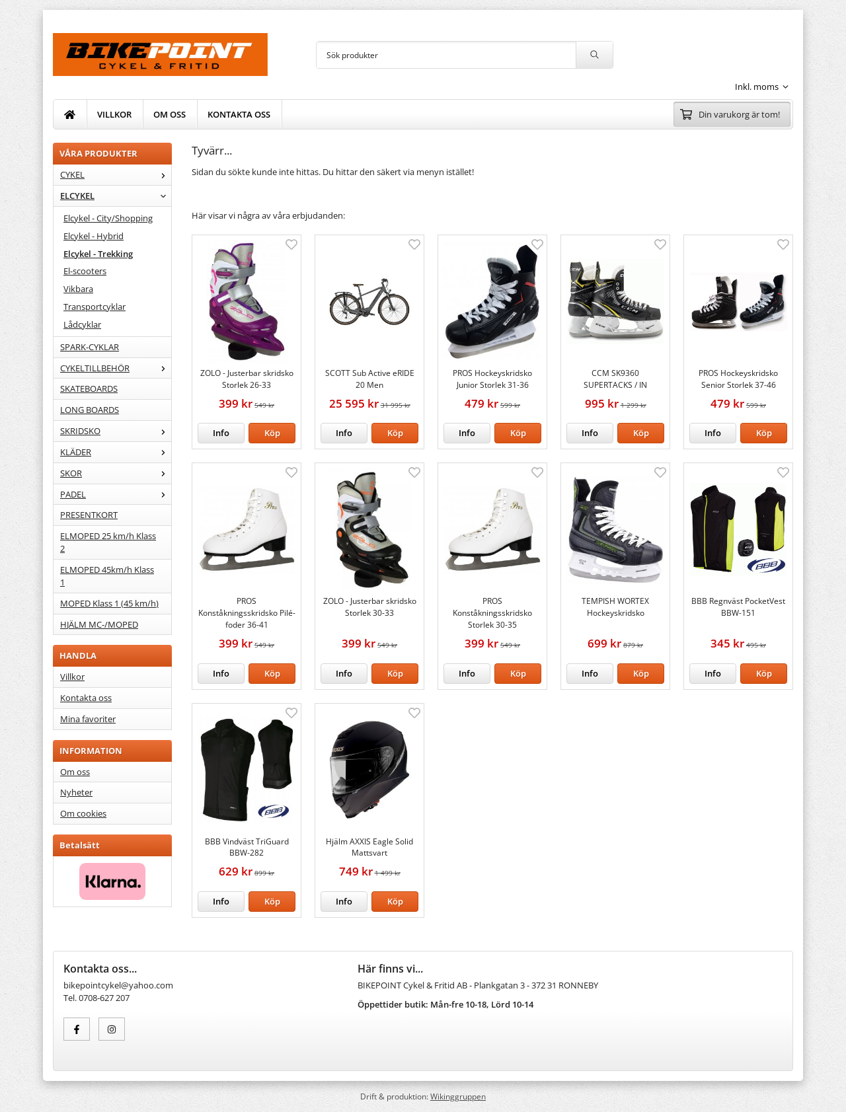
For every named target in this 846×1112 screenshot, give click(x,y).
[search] (594, 55)
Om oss (75, 772)
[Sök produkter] (446, 55)
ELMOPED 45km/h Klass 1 (107, 576)
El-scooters (84, 271)
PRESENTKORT (89, 515)
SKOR (115, 473)
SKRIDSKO (115, 431)
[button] (272, 433)
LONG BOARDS (89, 410)
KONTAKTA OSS (239, 114)
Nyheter (76, 792)
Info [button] (221, 433)
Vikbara (78, 289)
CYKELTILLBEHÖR (115, 368)
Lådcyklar (82, 324)
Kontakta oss (86, 698)
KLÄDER (115, 452)
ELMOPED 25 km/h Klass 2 (108, 542)
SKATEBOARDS (89, 388)
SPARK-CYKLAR (89, 347)
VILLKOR (114, 114)
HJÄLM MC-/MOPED (99, 624)
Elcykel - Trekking (98, 254)
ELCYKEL (115, 196)
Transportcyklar (94, 307)
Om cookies (83, 813)
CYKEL (115, 174)
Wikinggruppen (458, 1096)
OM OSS (169, 114)
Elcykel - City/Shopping (108, 218)
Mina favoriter (88, 719)
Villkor (72, 677)
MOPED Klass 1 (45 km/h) (109, 603)
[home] (70, 114)
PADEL (115, 494)
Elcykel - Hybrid (93, 236)
